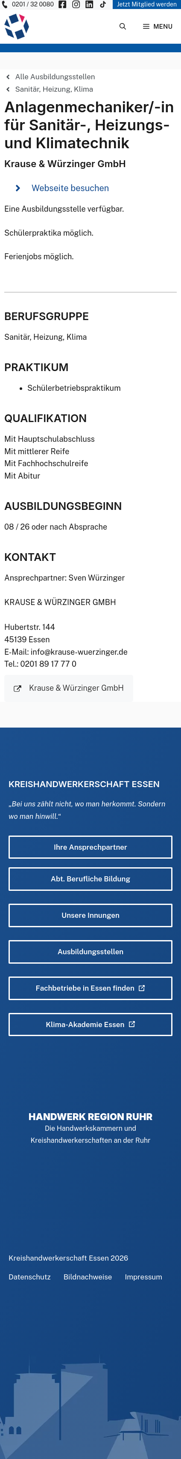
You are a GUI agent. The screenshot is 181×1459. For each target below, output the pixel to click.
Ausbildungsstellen (91, 951)
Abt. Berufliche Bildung (90, 879)
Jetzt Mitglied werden (147, 4)
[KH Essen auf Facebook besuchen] (62, 4)
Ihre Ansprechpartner (90, 847)
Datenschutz (30, 1277)
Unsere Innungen (90, 915)
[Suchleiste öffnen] (122, 26)
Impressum (143, 1277)
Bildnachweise (88, 1277)
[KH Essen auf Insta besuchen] (76, 4)
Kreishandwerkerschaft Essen (59, 1258)
